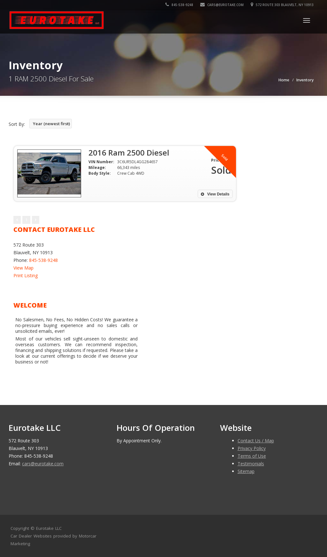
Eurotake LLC (49, 528)
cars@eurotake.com (222, 5)
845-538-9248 (179, 5)
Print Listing (25, 275)
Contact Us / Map (256, 441)
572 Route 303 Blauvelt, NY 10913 (282, 5)
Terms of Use (252, 456)
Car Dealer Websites (31, 536)
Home (283, 80)
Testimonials (251, 464)
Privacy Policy (252, 448)
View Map (23, 268)
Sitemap (246, 471)
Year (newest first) (51, 123)
